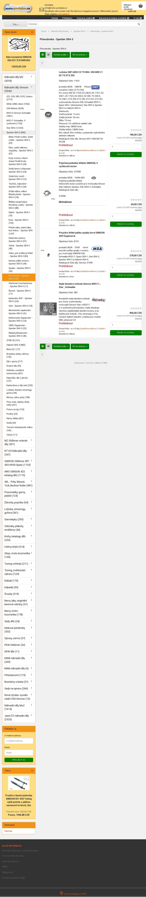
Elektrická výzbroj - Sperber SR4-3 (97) (18, 240)
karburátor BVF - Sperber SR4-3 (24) (20, 300)
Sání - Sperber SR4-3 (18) (21, 306)
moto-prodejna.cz (10, 862)
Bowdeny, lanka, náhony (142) (18, 356)
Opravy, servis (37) (14, 638)
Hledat (54, 18)
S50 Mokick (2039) (15, 109)
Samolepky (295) (14, 520)
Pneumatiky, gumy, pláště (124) (14, 494)
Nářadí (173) (11, 581)
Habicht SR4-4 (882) (16, 345)
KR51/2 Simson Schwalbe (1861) (19, 115)
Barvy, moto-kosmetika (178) (13, 613)
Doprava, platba (86, 18)
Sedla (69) (11, 423)
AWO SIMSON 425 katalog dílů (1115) (14, 474)
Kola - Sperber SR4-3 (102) (18, 222)
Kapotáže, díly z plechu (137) (17, 380)
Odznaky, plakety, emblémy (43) (14, 528)
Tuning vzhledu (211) (16, 564)
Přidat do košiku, (126, 155)
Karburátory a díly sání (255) (20, 386)
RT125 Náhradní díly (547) (15, 453)
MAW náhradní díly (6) (16, 669)
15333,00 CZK (18, 67)
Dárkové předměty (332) (14, 630)
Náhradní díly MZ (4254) (13, 79)
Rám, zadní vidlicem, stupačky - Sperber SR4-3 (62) (21, 151)
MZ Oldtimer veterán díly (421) (16, 443)
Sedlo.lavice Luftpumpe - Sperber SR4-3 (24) (20, 171)
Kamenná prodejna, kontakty (114, 18)
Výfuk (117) (12, 435)
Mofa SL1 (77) (13, 350)
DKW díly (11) (11, 652)
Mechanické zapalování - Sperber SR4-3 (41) (20, 312)
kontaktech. (64, 14)
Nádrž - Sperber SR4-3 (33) (19, 215)
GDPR (4, 867)
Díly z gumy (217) (15, 362)
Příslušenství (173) (15, 675)
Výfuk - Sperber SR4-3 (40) (19, 248)
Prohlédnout (66, 145)
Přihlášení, (67, 18)
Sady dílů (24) (12, 621)
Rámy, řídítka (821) (15, 419)
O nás (137, 18)
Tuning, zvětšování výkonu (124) (14, 573)
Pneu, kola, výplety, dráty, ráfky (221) (18, 404)
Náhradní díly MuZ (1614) (14, 708)
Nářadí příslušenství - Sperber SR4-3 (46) (18, 335)
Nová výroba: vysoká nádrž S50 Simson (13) (17, 697)
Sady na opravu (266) (16, 689)
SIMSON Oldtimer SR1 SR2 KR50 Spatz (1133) (17, 463)
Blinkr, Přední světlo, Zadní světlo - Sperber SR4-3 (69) (21, 140)
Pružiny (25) (12, 414)
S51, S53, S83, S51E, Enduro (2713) (20, 98)
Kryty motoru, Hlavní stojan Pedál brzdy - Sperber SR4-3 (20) (18, 162)
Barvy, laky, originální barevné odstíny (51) (16, 603)
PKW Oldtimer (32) (14, 645)
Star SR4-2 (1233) (15, 129)
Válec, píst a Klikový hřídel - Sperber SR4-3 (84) (21, 255)
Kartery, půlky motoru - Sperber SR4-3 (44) (19, 263)
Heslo (7, 748)
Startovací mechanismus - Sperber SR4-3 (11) (20, 285)
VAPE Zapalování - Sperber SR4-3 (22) (18, 327)
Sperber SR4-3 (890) (16, 133)
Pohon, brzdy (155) (15, 410)
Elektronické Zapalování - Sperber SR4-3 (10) (20, 320)
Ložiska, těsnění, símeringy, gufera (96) (19, 392)
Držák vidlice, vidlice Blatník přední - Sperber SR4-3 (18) (19, 195)
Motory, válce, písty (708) (18, 398)
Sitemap (8, 831)
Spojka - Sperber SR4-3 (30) (20, 270)
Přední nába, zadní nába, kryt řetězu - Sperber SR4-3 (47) (21, 231)
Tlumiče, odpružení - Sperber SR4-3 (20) (18, 186)
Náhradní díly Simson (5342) (16, 90)
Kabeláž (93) (11, 588)
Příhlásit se (18, 761)
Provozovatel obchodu (12, 856)
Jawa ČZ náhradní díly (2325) (16, 718)
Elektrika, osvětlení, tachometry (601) (15, 372)
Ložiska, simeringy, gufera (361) (15, 511)
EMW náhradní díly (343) (14, 660)
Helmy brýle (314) (14, 547)
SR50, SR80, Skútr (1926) (18, 104)
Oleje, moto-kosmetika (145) (17, 556)
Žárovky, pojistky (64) (16, 503)
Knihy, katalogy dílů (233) (15, 539)
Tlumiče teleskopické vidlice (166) (20, 429)
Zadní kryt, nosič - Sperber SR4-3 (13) (18, 178)
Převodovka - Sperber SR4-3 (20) (19, 278)
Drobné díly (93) (14, 366)
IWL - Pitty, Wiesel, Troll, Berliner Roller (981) (18, 484)
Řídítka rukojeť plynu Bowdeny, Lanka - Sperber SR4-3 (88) (21, 205)
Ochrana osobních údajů (13, 878)
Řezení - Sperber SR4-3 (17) (20, 293)
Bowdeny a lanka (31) (16, 682)
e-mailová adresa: (12, 736)
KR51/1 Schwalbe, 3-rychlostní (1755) (16, 123)
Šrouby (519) (11, 594)
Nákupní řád (7, 873)
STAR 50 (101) (13, 341)
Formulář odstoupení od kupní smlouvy (20, 851)
